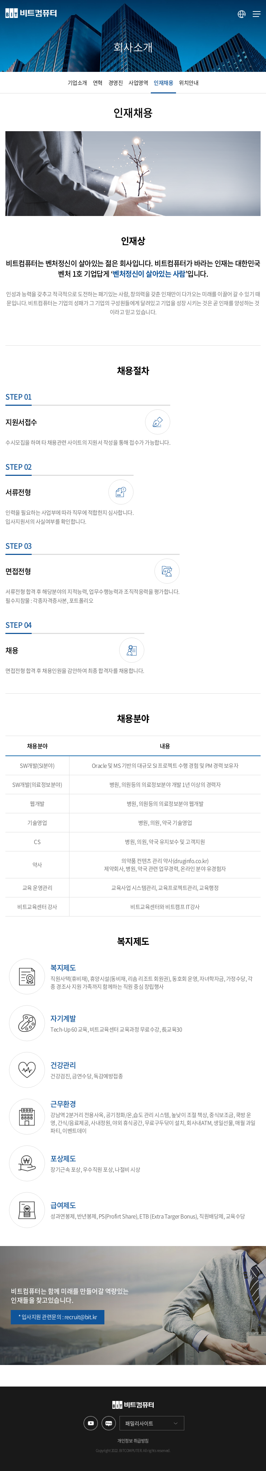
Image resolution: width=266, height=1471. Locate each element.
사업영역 (138, 83)
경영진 (115, 83)
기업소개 (77, 83)
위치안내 (188, 83)
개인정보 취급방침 (133, 1441)
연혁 (98, 83)
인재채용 (163, 83)
